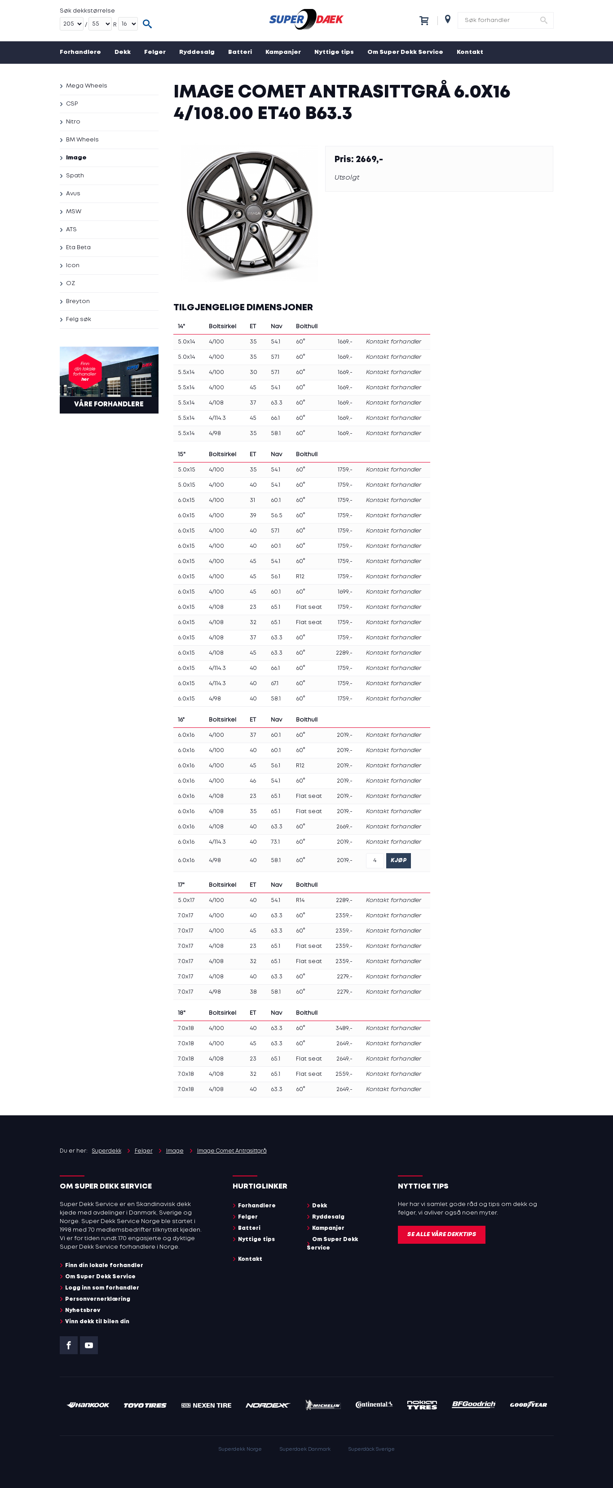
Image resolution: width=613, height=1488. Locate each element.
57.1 (275, 357)
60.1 (276, 500)
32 (253, 622)
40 (253, 485)
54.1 (275, 341)
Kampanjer (283, 52)
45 (253, 387)
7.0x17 (185, 915)
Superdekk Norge (240, 1449)
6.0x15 (186, 500)
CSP (72, 103)
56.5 (276, 515)
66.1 (275, 418)
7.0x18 (186, 1028)
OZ (70, 283)
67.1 (274, 683)
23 (253, 607)
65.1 (275, 607)
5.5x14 (186, 372)
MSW (73, 211)
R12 (300, 576)
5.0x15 (186, 469)
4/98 (215, 433)
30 (253, 372)
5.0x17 (186, 900)
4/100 (216, 341)
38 (253, 992)
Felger (155, 52)
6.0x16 (186, 735)
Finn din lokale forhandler (104, 1265)
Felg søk (78, 319)
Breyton (78, 301)
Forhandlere (80, 52)
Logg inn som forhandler (102, 1287)
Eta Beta (78, 247)
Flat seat (309, 607)
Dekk (123, 52)
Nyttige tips (334, 52)
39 (253, 515)
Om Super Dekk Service (405, 52)
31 (252, 500)
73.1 (275, 842)
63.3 (276, 403)
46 (253, 781)
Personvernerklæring (97, 1299)
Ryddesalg (197, 52)
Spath (75, 175)
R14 (300, 900)
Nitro (73, 121)
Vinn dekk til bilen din (97, 1321)
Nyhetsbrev (82, 1310)
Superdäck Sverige (371, 1449)
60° (300, 341)
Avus (73, 193)
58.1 (276, 433)
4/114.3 (217, 418)
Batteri (240, 52)
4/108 (216, 403)
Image (76, 157)
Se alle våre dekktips (441, 1234)
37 (253, 403)
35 (253, 341)
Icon (72, 265)
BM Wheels (82, 139)
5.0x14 (186, 341)
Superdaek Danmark (305, 1449)
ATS (71, 229)
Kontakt (470, 52)
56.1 (275, 576)
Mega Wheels (86, 86)
